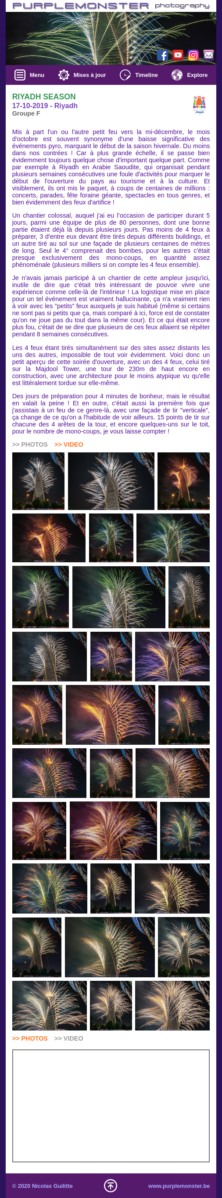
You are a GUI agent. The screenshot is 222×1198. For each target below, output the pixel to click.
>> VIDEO (68, 444)
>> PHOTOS (30, 1038)
